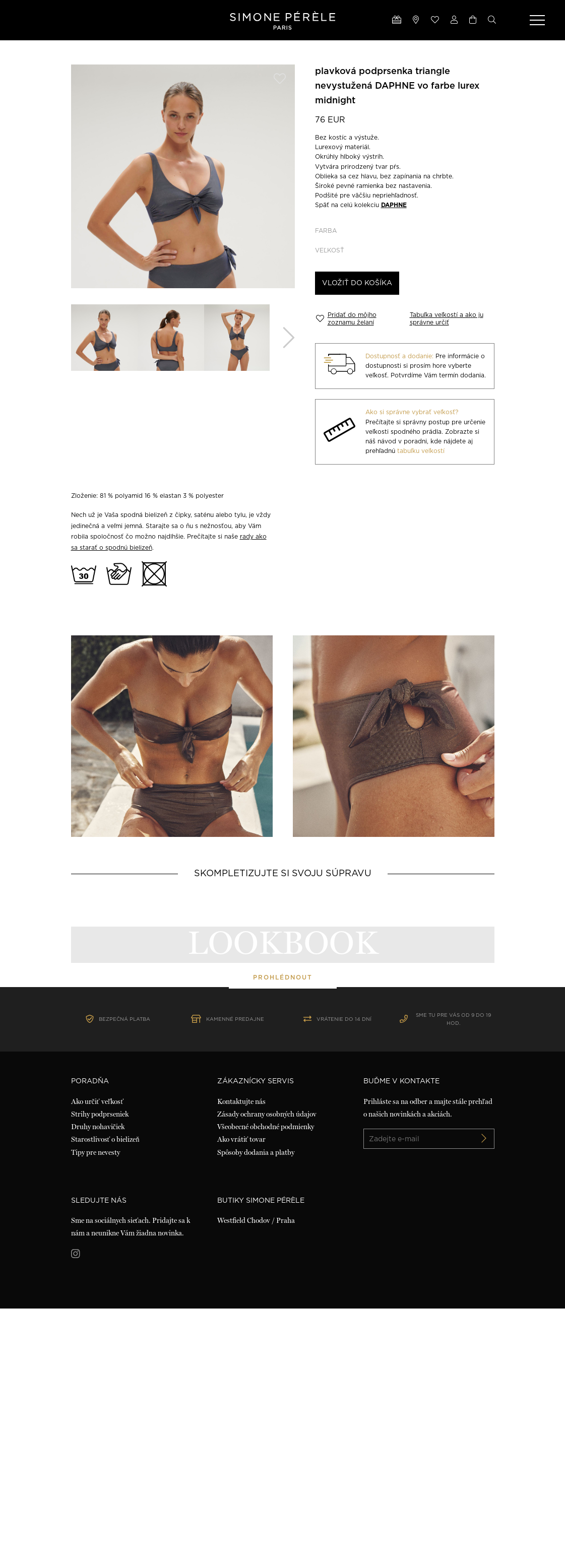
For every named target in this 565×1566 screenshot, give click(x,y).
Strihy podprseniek (100, 1372)
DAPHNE (394, 205)
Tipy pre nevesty (95, 1410)
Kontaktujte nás (241, 1359)
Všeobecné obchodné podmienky (265, 1385)
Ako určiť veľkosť (97, 1359)
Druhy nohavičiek (97, 1385)
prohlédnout (282, 1106)
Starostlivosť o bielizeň (105, 1397)
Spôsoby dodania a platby (255, 1410)
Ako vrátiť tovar (241, 1397)
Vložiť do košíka (357, 283)
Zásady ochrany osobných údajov (267, 1372)
